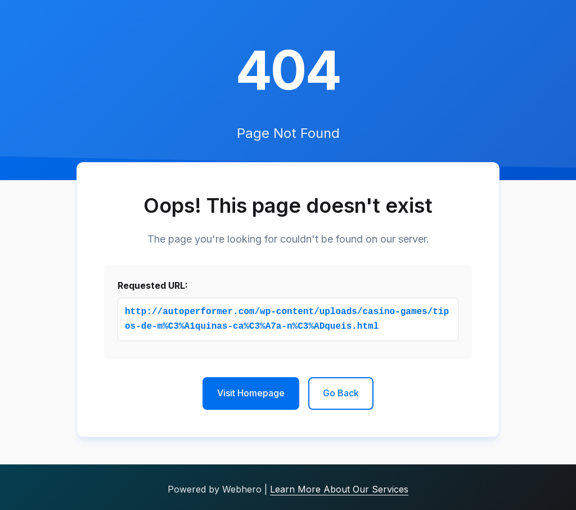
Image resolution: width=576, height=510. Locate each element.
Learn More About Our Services (339, 489)
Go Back (341, 393)
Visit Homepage (251, 393)
